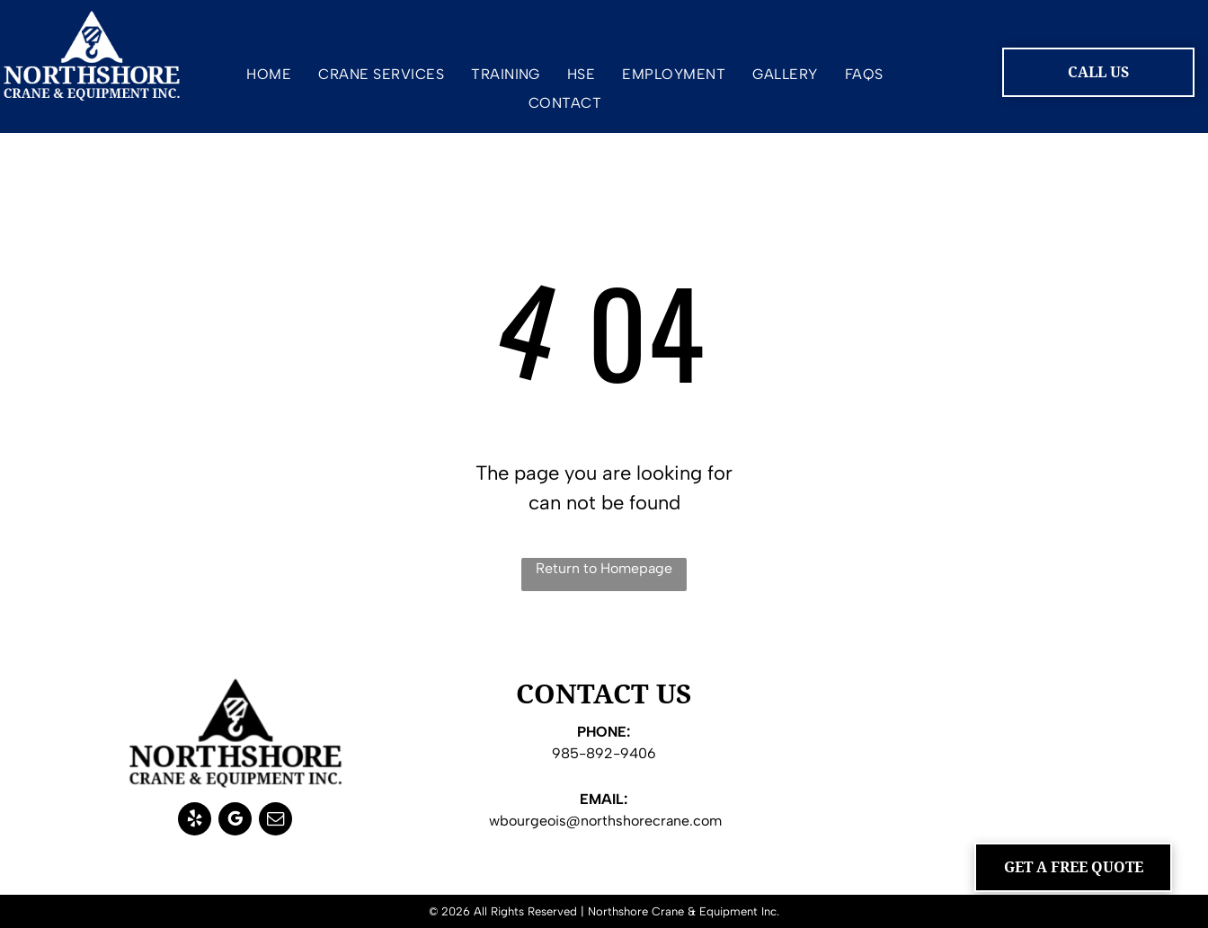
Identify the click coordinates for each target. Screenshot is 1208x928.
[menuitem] (269, 78)
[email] (275, 821)
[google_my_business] (235, 821)
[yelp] (194, 821)
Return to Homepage (604, 568)
